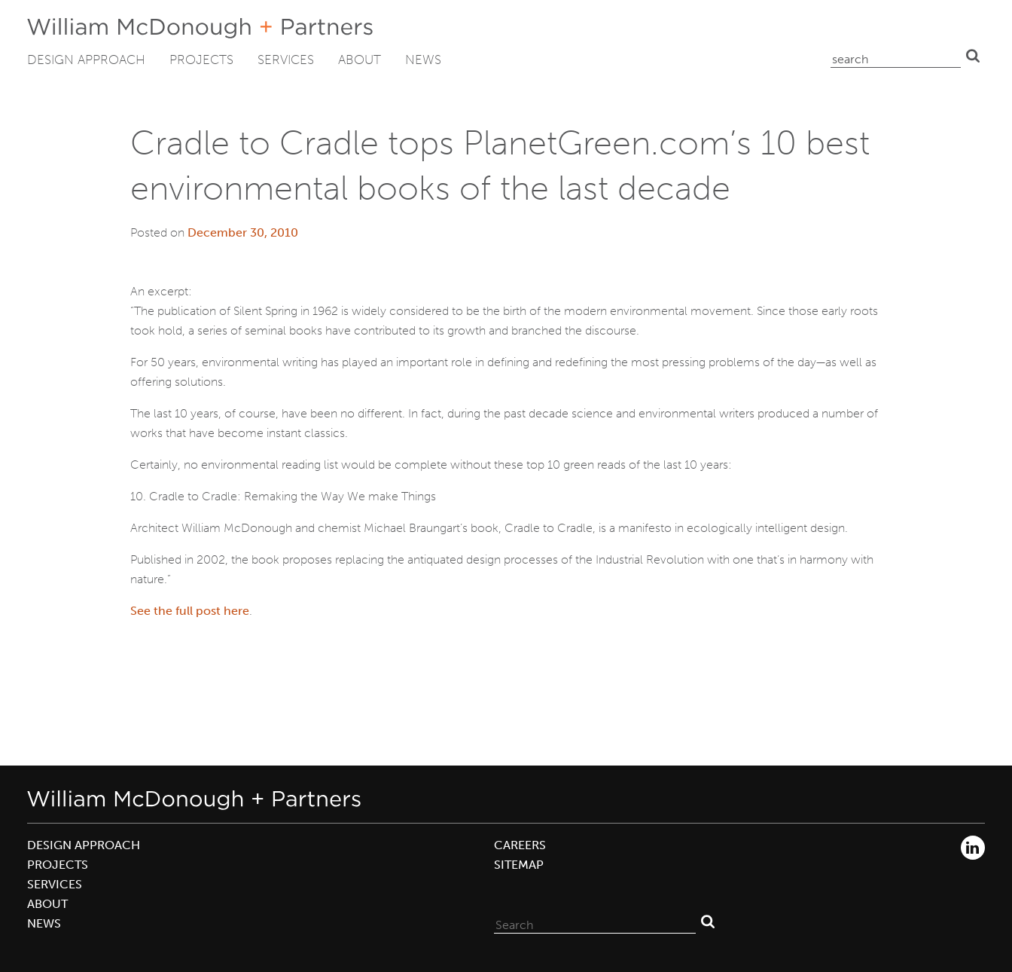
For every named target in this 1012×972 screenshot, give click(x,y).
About (359, 59)
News (423, 59)
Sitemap (519, 864)
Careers (520, 845)
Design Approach (86, 59)
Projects (201, 59)
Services (286, 59)
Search (973, 56)
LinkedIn (973, 848)
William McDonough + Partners (200, 28)
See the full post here (189, 611)
